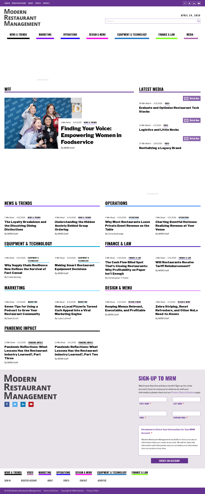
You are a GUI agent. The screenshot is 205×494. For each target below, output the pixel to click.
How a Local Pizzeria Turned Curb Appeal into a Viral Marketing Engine (76, 310)
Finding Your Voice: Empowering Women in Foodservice (91, 135)
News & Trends (90, 122)
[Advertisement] (102, 60)
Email (141, 417)
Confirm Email (179, 417)
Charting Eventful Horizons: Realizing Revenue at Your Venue (176, 225)
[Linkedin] (194, 3)
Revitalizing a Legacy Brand (160, 148)
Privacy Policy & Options (183, 392)
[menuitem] (7, 3)
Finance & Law (135, 257)
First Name (144, 403)
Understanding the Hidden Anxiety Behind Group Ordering (75, 225)
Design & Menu (134, 301)
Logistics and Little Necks (159, 129)
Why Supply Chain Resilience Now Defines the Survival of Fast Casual (26, 269)
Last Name (177, 403)
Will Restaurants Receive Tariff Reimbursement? (174, 264)
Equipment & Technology (33, 259)
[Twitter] (189, 3)
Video (167, 103)
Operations (134, 217)
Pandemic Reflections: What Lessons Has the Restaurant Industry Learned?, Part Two (76, 350)
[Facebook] (185, 3)
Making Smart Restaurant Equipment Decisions (75, 267)
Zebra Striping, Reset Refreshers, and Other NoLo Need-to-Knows (176, 310)
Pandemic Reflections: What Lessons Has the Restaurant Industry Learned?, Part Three (25, 352)
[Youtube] (199, 3)
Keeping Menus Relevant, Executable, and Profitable (125, 308)
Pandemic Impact (35, 342)
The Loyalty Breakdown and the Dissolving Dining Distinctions (25, 225)
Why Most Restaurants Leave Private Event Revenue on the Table (127, 225)
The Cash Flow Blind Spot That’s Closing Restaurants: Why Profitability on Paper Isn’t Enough (126, 267)
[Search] (198, 21)
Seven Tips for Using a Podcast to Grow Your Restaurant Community (22, 310)
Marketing (32, 301)
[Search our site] (150, 21)
